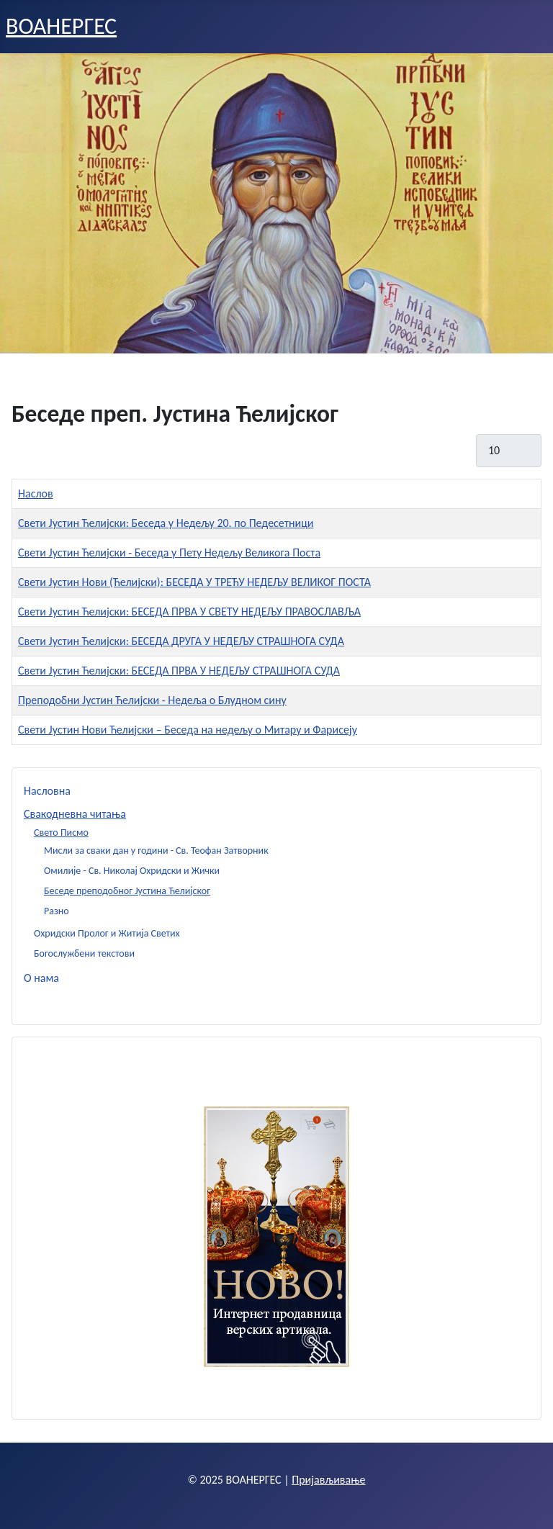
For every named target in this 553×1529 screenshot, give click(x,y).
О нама (41, 978)
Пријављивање (328, 1480)
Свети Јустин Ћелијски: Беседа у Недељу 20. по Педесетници (165, 523)
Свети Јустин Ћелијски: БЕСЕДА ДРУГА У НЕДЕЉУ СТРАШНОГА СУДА (181, 641)
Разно (56, 911)
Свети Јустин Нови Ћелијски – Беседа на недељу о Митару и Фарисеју (187, 729)
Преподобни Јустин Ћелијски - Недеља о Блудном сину (152, 700)
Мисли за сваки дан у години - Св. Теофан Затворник (156, 850)
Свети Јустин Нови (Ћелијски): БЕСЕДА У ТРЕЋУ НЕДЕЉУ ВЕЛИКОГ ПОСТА (194, 582)
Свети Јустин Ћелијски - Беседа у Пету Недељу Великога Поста (169, 552)
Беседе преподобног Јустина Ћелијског (127, 891)
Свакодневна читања (75, 814)
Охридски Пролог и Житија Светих (107, 933)
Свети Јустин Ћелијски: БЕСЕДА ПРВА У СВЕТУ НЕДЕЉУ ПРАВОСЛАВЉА (189, 611)
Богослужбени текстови (84, 953)
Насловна (47, 791)
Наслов (35, 493)
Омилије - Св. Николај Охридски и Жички (132, 871)
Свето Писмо (61, 832)
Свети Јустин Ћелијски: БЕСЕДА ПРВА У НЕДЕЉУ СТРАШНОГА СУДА (179, 670)
